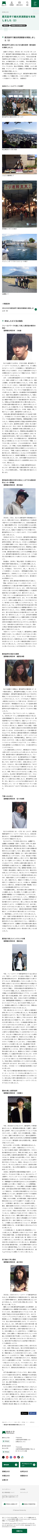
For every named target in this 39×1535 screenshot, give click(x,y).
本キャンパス (6, 1438)
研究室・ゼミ (25, 1422)
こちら (12, 1521)
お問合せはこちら (20, 1442)
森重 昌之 (5, 25)
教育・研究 (17, 1422)
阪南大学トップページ (7, 1422)
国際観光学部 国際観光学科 (18, 25)
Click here (27, 1525)
